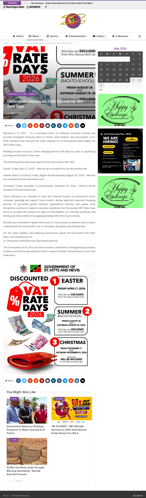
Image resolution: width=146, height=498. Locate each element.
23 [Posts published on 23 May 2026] (139, 74)
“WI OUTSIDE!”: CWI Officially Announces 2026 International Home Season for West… (68, 430)
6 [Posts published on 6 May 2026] (120, 64)
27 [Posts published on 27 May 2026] (120, 80)
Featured (13, 94)
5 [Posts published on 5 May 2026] (114, 64)
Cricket (60, 399)
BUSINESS (33, 7)
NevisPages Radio (13, 7)
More (133, 36)
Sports (45, 36)
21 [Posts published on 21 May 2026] (126, 74)
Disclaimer (138, 496)
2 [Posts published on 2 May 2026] (139, 59)
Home (10, 36)
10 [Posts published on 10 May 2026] (101, 69)
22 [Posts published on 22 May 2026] (133, 74)
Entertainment (69, 36)
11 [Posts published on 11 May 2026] (107, 69)
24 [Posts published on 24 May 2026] (101, 80)
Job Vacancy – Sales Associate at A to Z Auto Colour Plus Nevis (62, 3)
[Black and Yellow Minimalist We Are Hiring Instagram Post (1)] (120, 150)
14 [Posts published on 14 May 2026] (126, 69)
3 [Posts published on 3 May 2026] (101, 64)
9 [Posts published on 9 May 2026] (139, 64)
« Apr (100, 89)
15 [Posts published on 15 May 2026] (133, 69)
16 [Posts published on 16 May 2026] (139, 69)
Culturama (114, 36)
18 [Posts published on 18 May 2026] (107, 74)
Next (19, 481)
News (26, 36)
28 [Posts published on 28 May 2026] (126, 80)
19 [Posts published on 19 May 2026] (114, 74)
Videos (93, 36)
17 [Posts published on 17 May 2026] (101, 74)
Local (24, 94)
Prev (10, 481)
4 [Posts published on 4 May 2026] (107, 64)
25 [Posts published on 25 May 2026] (107, 80)
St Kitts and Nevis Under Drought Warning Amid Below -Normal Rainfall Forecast (25, 471)
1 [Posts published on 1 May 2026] (133, 59)
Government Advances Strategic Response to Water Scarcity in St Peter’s (26, 430)
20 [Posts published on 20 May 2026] (120, 74)
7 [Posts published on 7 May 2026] (126, 64)
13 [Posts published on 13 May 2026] (120, 69)
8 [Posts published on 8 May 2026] (133, 64)
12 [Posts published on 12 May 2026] (114, 69)
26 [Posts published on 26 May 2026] (114, 80)
